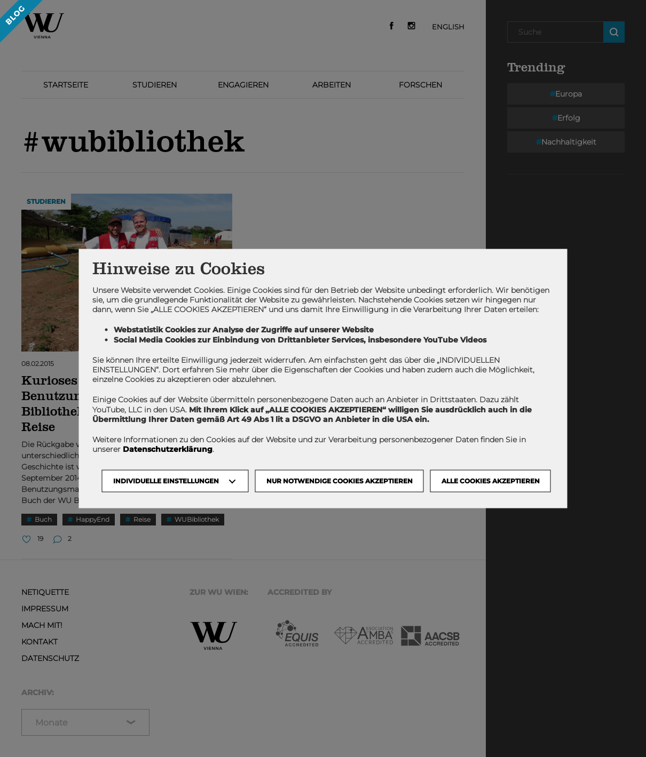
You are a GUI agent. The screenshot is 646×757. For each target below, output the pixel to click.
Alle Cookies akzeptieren (491, 481)
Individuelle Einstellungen (166, 481)
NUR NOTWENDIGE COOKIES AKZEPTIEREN (339, 481)
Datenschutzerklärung (167, 449)
